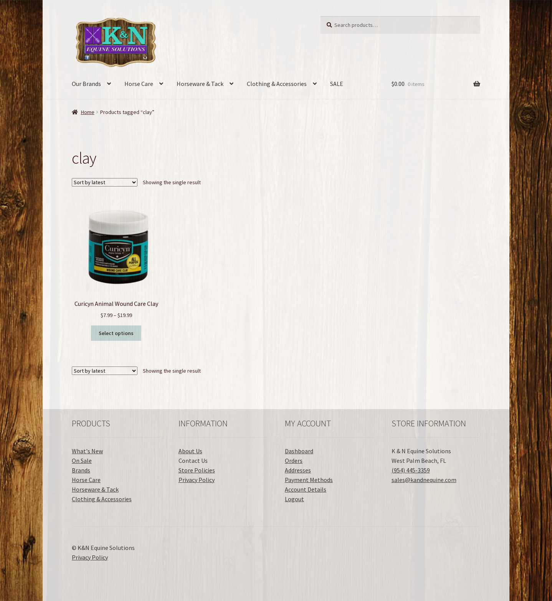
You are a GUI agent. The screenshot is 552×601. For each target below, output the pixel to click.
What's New (87, 451)
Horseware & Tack (200, 84)
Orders (293, 460)
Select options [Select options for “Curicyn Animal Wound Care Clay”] (116, 333)
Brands (81, 470)
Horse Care (138, 84)
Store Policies (196, 470)
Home (87, 112)
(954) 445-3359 (411, 470)
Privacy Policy (196, 480)
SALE (336, 84)
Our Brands (86, 84)
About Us (190, 451)
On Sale (82, 460)
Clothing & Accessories (277, 84)
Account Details (305, 489)
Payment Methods (309, 480)
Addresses (298, 470)
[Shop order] (104, 182)
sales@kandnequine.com (424, 480)
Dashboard (299, 451)
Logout (294, 499)
